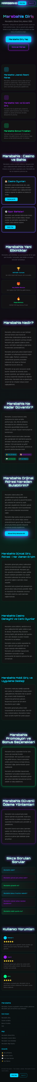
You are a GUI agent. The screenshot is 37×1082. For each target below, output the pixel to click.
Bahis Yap (10, 227)
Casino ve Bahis (6, 1020)
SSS (3, 1026)
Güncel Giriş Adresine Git (16, 533)
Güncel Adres (18, 47)
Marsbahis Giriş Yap (18, 39)
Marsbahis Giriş (6, 1018)
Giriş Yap (22, 3)
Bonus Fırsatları (6, 1023)
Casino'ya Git (11, 199)
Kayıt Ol (31, 3)
